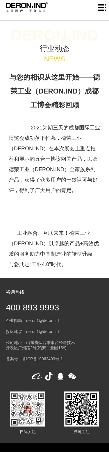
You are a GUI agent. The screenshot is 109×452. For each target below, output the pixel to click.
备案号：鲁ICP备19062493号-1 (34, 358)
